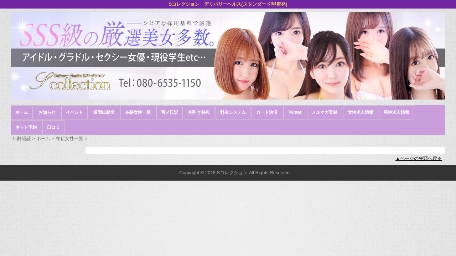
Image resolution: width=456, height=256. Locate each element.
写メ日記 (169, 112)
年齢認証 (21, 138)
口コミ (53, 127)
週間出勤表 (104, 112)
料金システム (233, 112)
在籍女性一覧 (138, 112)
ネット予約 (26, 127)
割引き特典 (199, 112)
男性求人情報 (396, 112)
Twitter (294, 112)
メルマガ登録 (324, 112)
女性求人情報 (360, 112)
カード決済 (267, 112)
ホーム (21, 112)
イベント (74, 112)
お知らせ (47, 112)
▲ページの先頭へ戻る (418, 158)
